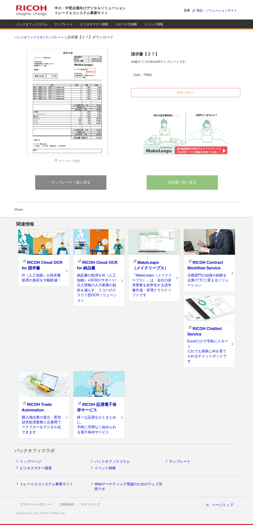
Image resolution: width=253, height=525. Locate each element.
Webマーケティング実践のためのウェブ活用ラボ (128, 486)
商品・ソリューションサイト (216, 10)
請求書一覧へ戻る (182, 182)
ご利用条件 (66, 504)
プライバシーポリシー (35, 504)
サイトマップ (90, 504)
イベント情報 (153, 24)
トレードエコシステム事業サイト (46, 484)
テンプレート (64, 24)
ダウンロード (185, 92)
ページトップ (222, 505)
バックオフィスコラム (31, 24)
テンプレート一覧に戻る (70, 182)
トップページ (30, 461)
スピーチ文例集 (126, 24)
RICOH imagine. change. (31, 10)
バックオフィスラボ (28, 37)
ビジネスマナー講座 (94, 24)
